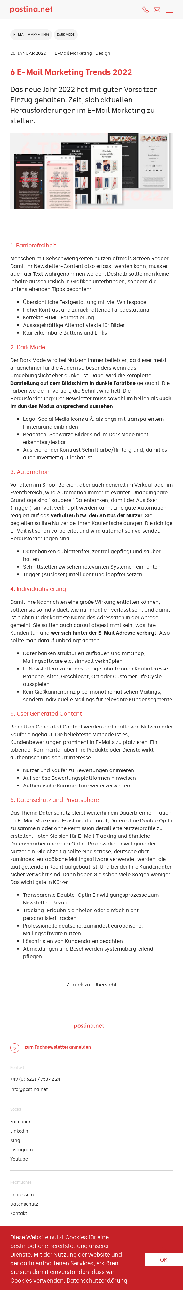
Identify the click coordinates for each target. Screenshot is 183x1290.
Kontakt (18, 1213)
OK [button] (164, 1259)
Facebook (20, 1121)
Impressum (22, 1194)
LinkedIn (19, 1130)
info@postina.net (29, 1089)
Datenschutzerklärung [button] (97, 1280)
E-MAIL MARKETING (31, 34)
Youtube (19, 1158)
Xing (15, 1139)
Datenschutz (24, 1203)
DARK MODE (66, 34)
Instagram (21, 1149)
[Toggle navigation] (168, 7)
